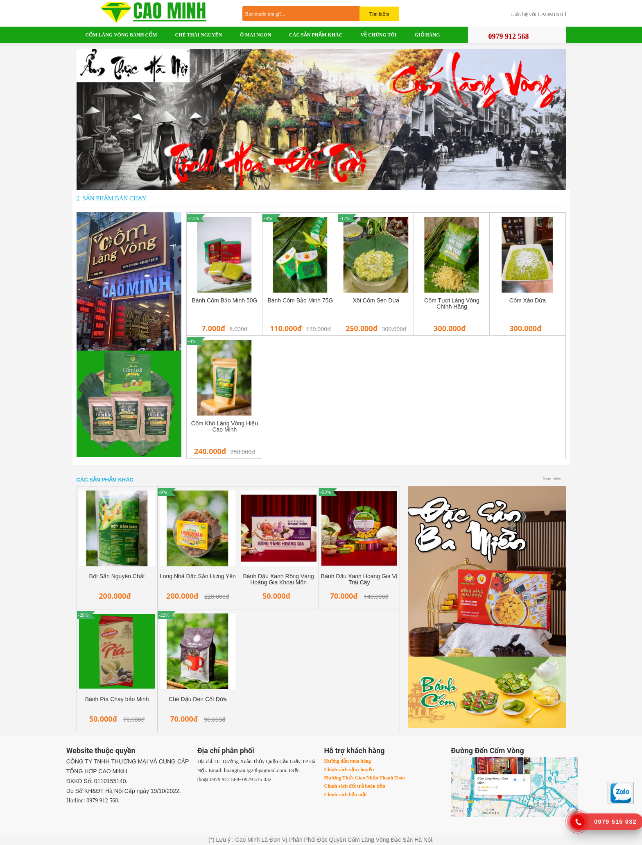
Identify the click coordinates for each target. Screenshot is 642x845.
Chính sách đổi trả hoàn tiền (354, 786)
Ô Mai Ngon (255, 35)
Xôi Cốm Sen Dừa (376, 301)
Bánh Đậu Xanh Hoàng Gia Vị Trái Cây (359, 579)
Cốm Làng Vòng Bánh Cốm (121, 35)
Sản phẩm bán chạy (115, 198)
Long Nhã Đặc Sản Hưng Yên (198, 576)
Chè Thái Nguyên (198, 35)
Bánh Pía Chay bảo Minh (117, 699)
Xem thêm (552, 478)
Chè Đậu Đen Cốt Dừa (198, 699)
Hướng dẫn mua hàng (347, 761)
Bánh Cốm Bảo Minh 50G (224, 301)
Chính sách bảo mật (345, 794)
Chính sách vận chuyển (349, 769)
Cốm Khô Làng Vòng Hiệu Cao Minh (224, 426)
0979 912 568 (508, 36)
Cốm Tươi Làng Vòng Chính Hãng (451, 304)
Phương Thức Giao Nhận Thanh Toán (364, 778)
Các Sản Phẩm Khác (315, 35)
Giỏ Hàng (427, 35)
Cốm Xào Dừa (527, 301)
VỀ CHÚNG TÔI (378, 35)
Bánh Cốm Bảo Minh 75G (300, 301)
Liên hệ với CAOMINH (537, 14)
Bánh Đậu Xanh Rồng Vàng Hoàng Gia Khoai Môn (278, 579)
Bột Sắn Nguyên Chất (117, 576)
